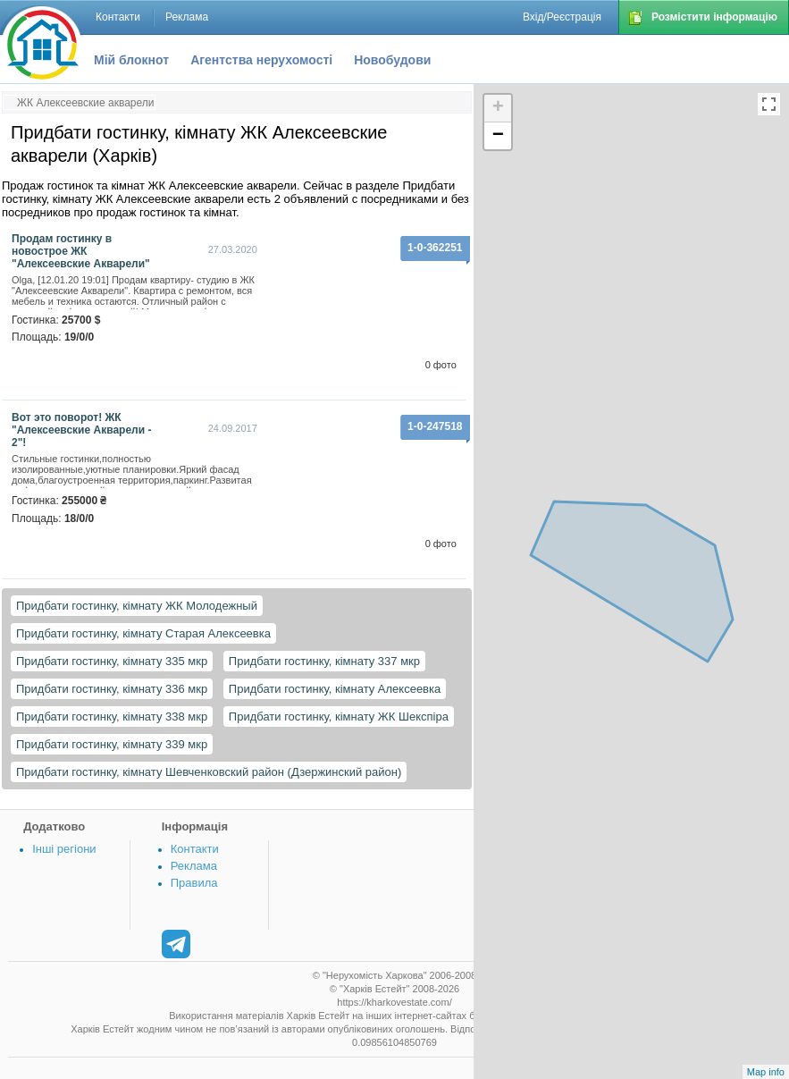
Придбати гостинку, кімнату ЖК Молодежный (136, 605)
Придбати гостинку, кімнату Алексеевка (335, 688)
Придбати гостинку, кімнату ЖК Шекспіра (339, 716)
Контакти (195, 849)
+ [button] (498, 108)
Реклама (194, 865)
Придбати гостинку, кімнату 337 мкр (324, 661)
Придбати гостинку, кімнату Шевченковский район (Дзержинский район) (208, 772)
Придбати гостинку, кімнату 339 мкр (111, 744)
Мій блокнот (131, 60)
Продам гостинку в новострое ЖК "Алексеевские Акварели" (81, 251)
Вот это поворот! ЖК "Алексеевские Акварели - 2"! (81, 430)
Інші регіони (64, 849)
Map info (766, 1071)
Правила (194, 882)
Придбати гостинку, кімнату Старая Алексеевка (143, 633)
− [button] (498, 135)
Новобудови (392, 60)
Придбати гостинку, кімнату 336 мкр (111, 688)
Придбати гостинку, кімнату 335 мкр (111, 661)
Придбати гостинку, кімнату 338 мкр (111, 716)
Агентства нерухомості (261, 60)
